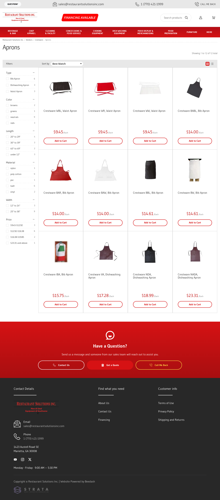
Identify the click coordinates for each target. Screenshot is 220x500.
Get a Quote (110, 365)
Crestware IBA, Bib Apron (58, 274)
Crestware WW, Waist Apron (149, 110)
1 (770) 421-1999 (33, 438)
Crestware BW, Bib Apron (192, 192)
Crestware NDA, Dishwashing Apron (144, 276)
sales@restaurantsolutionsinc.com (43, 426)
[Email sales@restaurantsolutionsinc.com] (78, 4)
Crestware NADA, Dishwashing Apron (189, 276)
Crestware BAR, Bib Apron (59, 192)
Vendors (29, 40)
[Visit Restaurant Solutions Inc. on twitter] (29, 459)
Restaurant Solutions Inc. (13, 40)
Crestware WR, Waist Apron (104, 110)
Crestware (39, 40)
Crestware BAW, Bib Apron (103, 192)
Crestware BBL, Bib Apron (148, 192)
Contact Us (61, 365)
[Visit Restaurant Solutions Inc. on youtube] (15, 459)
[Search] (175, 18)
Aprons (48, 40)
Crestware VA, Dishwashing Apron (104, 276)
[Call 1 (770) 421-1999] (149, 4)
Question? (12, 4)
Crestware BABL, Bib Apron (194, 110)
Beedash (90, 481)
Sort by (45, 63)
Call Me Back (205, 4)
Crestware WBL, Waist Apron (60, 110)
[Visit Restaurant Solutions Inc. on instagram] (22, 459)
